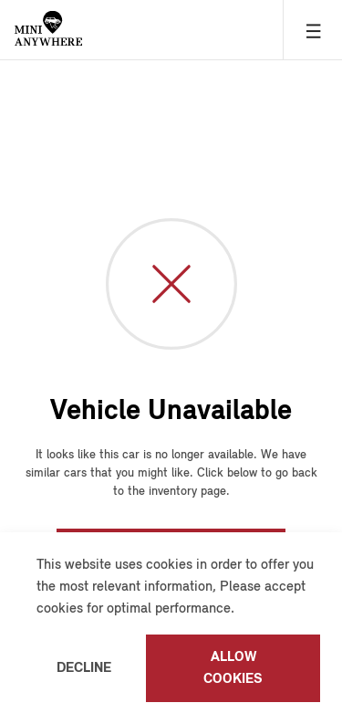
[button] (241, 610)
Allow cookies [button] (233, 668)
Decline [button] (84, 668)
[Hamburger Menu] (312, 29)
